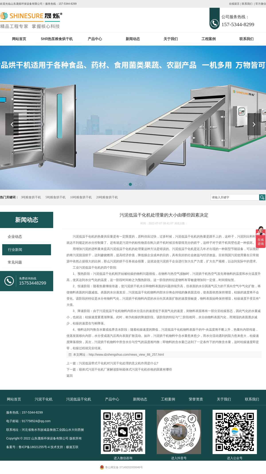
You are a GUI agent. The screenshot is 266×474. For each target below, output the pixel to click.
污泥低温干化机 (78, 399)
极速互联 (72, 447)
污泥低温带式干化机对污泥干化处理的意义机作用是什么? (118, 363)
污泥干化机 (44, 399)
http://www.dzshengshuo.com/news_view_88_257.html (126, 354)
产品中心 (95, 39)
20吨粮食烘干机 (107, 197)
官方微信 (260, 3)
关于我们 (171, 39)
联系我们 (247, 3)
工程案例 (208, 39)
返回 (69, 375)
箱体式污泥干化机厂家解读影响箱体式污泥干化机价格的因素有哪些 (125, 369)
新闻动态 (133, 39)
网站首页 (19, 39)
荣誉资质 (196, 399)
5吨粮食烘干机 (55, 197)
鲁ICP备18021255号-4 (34, 447)
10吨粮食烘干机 (81, 197)
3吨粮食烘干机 (31, 197)
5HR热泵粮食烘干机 (57, 39)
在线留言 (234, 3)
